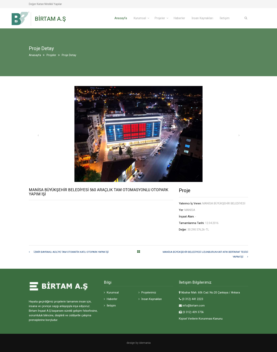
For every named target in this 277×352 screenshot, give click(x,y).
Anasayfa (120, 18)
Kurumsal (139, 18)
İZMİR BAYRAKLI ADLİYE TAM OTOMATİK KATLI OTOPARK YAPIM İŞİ (71, 251)
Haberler (179, 18)
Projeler (159, 18)
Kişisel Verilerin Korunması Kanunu (201, 318)
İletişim (224, 18)
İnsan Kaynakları (202, 18)
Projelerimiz (148, 292)
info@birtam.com (194, 305)
